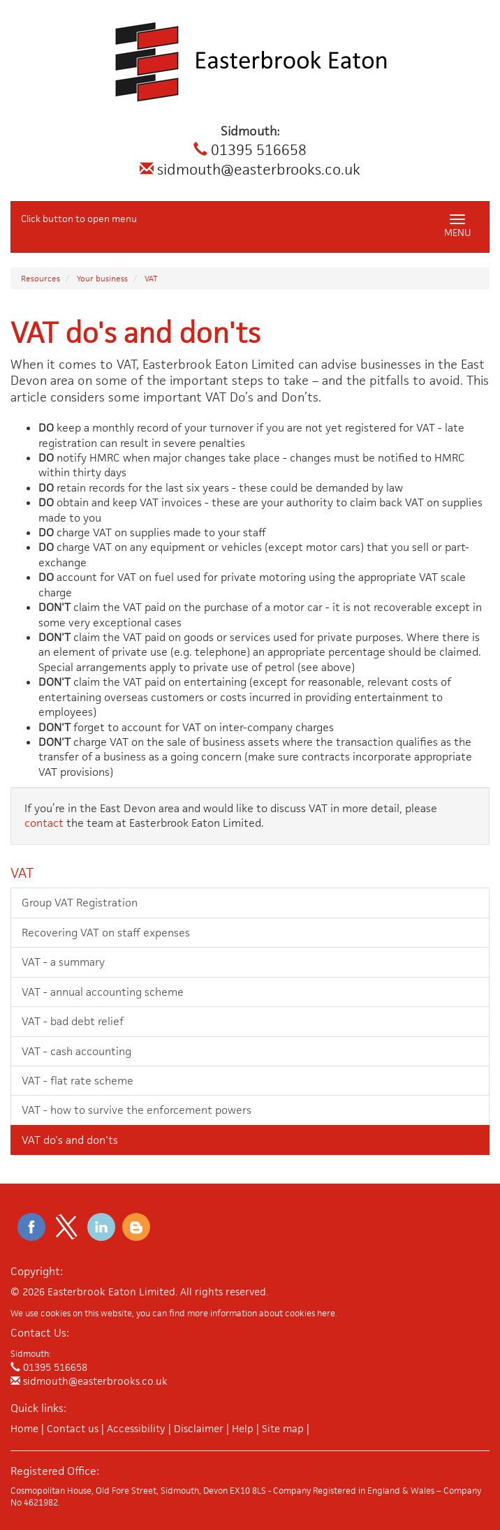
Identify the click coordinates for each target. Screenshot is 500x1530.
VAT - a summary (63, 962)
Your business (102, 278)
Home (24, 1428)
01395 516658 (250, 149)
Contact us (72, 1428)
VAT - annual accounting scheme (103, 992)
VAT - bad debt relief (73, 1021)
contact (44, 823)
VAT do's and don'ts (70, 1140)
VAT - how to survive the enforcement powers (136, 1110)
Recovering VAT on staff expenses (106, 932)
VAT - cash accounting (76, 1051)
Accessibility (136, 1428)
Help (242, 1428)
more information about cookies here (261, 1313)
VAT (151, 278)
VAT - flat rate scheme (77, 1080)
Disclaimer (198, 1428)
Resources (40, 278)
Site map (283, 1428)
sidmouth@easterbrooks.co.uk (250, 169)
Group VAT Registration (80, 902)
